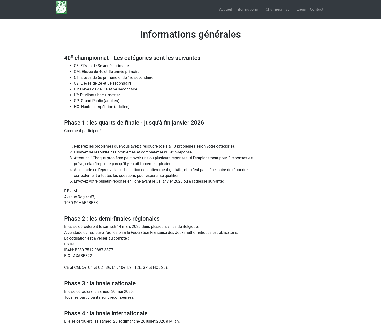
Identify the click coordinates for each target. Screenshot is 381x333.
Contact (316, 9)
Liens (301, 9)
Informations (247, 9)
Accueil (225, 9)
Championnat (278, 9)
